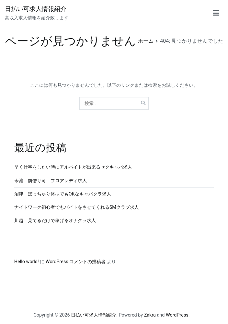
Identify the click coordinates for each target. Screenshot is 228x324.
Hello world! (26, 261)
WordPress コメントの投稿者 (76, 261)
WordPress (177, 315)
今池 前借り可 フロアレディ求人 (50, 181)
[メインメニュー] (216, 13)
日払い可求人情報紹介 (35, 9)
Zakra (150, 315)
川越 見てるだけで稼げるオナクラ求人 (55, 220)
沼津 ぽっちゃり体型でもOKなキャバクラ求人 (62, 194)
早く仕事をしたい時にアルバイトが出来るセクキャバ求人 (73, 167)
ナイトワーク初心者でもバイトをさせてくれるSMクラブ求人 (76, 207)
